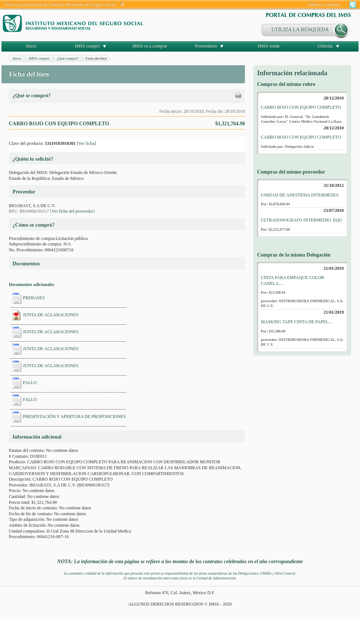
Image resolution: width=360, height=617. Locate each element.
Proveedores (206, 46)
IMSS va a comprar (150, 46)
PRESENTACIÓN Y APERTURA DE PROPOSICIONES (74, 416)
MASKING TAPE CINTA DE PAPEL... (296, 321)
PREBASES (34, 297)
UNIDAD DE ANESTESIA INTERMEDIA (300, 195)
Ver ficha (86, 143)
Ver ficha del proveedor (72, 211)
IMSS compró (87, 46)
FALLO (30, 382)
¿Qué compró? (68, 58)
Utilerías (325, 46)
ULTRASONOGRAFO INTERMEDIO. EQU (301, 220)
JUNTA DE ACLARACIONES (50, 314)
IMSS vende (269, 46)
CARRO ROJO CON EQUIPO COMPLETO (301, 107)
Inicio (31, 46)
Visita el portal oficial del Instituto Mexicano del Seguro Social (60, 4)
